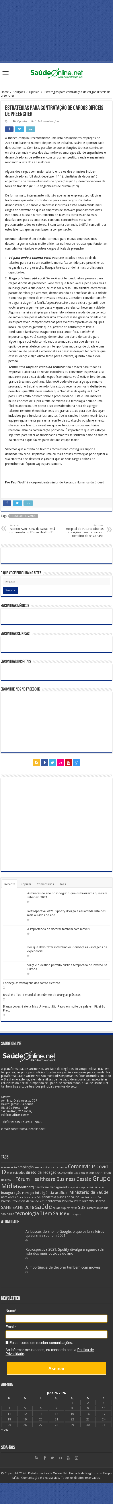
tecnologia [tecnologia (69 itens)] (27, 1213)
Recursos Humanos (23, 516)
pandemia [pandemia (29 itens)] (49, 1197)
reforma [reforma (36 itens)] (54, 1201)
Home (5, 92)
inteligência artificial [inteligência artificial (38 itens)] (51, 1192)
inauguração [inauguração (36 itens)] (11, 1193)
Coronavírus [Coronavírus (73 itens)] (81, 1167)
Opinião (34, 92)
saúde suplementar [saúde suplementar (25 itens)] (65, 1208)
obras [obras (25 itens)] (12, 1197)
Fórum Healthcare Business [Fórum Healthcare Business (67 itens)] (46, 1179)
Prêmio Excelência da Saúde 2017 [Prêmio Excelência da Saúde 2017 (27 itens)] (24, 1201)
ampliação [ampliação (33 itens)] (26, 1167)
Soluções (19, 92)
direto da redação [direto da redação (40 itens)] (41, 1172)
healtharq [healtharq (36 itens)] (26, 1187)
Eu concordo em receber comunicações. (39, 1343)
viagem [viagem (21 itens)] (76, 1214)
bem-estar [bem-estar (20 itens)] (61, 1167)
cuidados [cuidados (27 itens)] (19, 1172)
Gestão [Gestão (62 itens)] (84, 1179)
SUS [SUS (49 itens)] (82, 1207)
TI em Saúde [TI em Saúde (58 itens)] (53, 1213)
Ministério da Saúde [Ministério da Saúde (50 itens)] (88, 1192)
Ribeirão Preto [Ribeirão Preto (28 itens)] (71, 1201)
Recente (9, 884)
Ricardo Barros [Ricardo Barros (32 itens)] (93, 1201)
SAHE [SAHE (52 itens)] (6, 1207)
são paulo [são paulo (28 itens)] (7, 1214)
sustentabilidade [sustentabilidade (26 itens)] (97, 1208)
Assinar (56, 1368)
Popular (26, 884)
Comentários (45, 884)
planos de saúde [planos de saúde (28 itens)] (68, 1197)
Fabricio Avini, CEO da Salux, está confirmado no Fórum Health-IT (32, 529)
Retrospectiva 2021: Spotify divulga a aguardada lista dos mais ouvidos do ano (64, 1251)
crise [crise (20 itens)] (9, 1173)
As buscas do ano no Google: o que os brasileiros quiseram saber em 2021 (64, 1233)
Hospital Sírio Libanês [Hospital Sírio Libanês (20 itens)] (91, 1187)
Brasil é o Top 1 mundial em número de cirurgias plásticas (41, 994)
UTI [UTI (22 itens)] (69, 1214)
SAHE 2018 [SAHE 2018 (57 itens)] (23, 1207)
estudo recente (66, 386)
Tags (62, 884)
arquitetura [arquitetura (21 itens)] (47, 1167)
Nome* (11, 1311)
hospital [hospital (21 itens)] (73, 1187)
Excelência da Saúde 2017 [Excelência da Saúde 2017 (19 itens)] (88, 1173)
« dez (4, 1429)
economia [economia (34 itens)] (65, 1172)
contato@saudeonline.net (28, 1129)
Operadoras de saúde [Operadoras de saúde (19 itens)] (29, 1197)
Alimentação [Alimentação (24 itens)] (9, 1167)
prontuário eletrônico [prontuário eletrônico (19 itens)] (92, 1197)
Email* (11, 1327)
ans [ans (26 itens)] (37, 1167)
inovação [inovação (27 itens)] (28, 1193)
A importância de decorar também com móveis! (58, 929)
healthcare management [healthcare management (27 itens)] (51, 1187)
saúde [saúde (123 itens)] (43, 1206)
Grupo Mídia (87, 1069)
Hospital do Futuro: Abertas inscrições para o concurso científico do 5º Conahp (80, 531)
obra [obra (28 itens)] (4, 1197)
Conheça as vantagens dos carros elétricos (31, 983)
